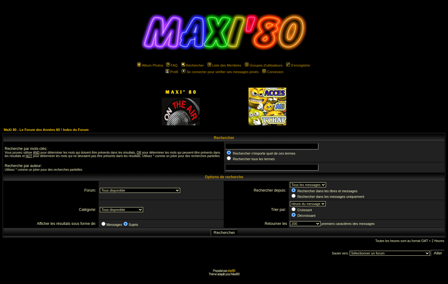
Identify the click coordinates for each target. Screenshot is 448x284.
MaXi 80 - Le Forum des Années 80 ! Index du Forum (46, 130)
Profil (172, 72)
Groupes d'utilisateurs (263, 65)
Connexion (272, 72)
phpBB (231, 270)
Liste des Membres (224, 65)
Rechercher (192, 65)
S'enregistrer (298, 65)
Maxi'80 (235, 274)
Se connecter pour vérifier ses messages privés (220, 72)
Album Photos (150, 65)
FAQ (172, 65)
